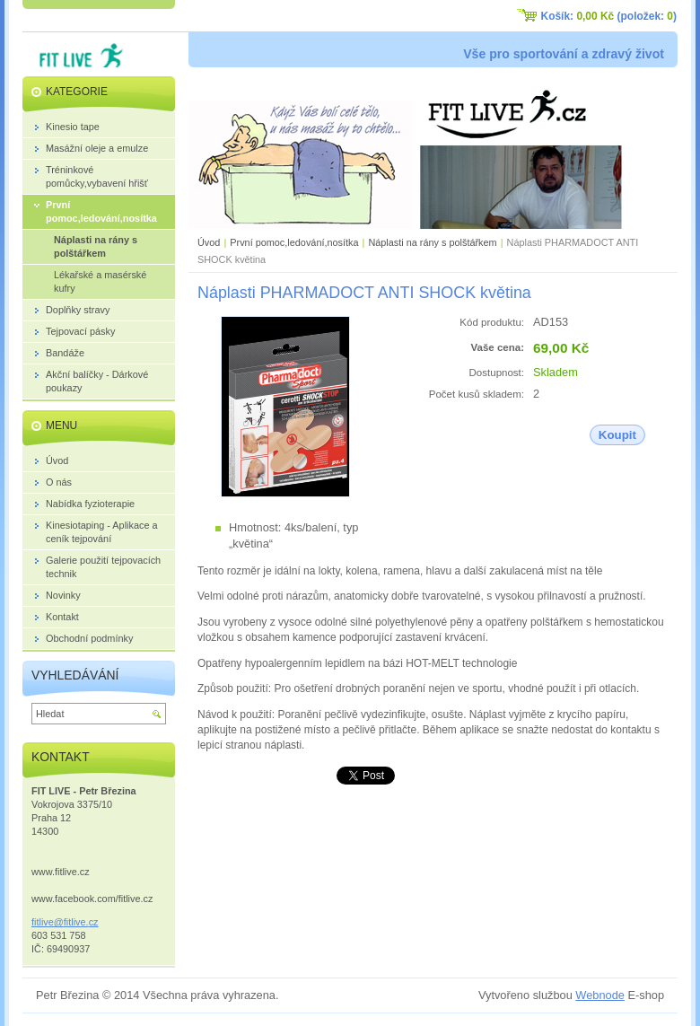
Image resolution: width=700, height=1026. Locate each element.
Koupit (617, 435)
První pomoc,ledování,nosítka (294, 242)
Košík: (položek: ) (609, 16)
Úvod (208, 242)
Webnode (600, 995)
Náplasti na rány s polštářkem (432, 242)
